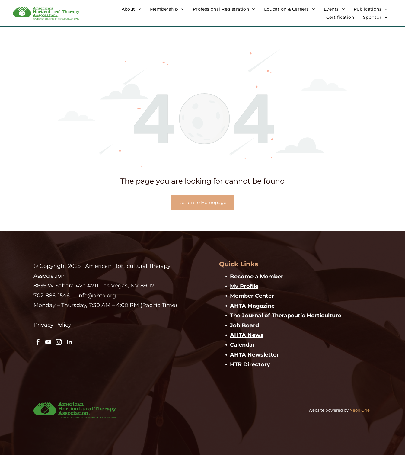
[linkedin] (67, 343)
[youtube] (47, 343)
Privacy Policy (52, 325)
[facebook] (37, 343)
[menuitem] (131, 9)
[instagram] (57, 343)
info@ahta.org (96, 295)
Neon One (359, 410)
